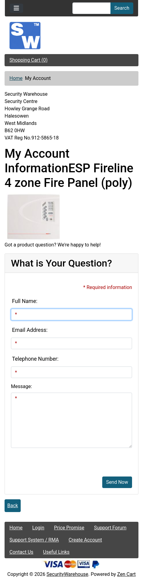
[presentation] (57, 460)
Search (121, 8)
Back (12, 505)
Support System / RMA (34, 540)
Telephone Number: (35, 359)
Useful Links (56, 552)
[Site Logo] (71, 35)
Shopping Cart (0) (28, 60)
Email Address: (30, 330)
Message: (21, 386)
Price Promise (69, 528)
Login (38, 528)
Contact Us (21, 552)
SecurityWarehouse (67, 574)
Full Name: (24, 301)
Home (16, 78)
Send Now (117, 482)
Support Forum (110, 528)
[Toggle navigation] (16, 8)
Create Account (85, 540)
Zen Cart (126, 574)
